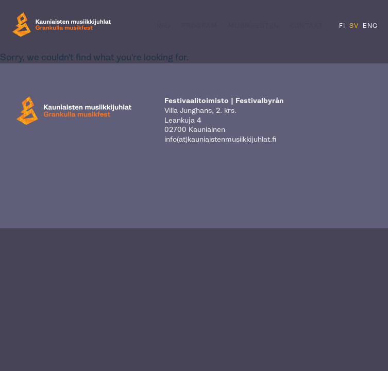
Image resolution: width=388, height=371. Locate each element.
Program (199, 26)
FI (342, 26)
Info (162, 26)
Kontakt (307, 26)
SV (354, 26)
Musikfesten (253, 26)
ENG (370, 26)
